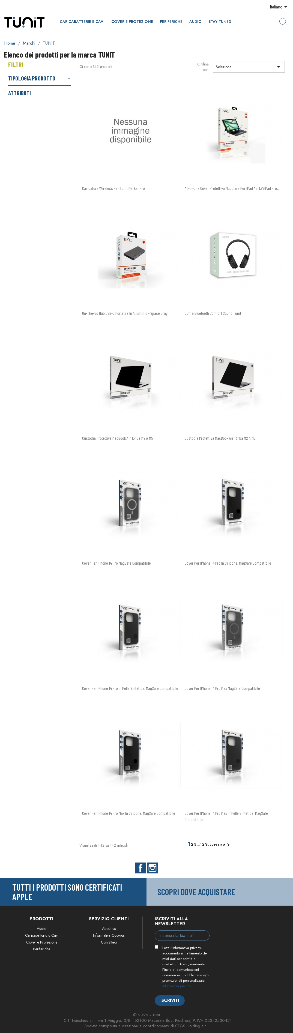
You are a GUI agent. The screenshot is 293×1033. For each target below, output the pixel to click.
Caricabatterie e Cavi (82, 21)
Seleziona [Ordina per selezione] (249, 67)
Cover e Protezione (132, 21)
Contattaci (109, 942)
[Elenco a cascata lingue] (279, 7)
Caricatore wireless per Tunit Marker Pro (113, 188)
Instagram (152, 868)
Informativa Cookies (108, 935)
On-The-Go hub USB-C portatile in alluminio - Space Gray (125, 313)
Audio (195, 21)
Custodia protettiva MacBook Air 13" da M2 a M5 (220, 438)
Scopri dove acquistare (196, 892)
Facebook (140, 868)
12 (202, 844)
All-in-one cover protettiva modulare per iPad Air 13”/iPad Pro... (232, 188)
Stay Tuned (219, 21)
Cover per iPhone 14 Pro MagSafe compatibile (116, 562)
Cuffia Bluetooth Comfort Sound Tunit (213, 313)
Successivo (218, 845)
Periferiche (171, 21)
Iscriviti (169, 1000)
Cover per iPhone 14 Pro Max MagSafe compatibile (222, 688)
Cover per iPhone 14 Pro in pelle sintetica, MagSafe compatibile (130, 688)
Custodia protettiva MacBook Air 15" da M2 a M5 (117, 438)
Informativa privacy (176, 986)
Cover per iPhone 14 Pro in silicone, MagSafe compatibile (228, 562)
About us (109, 928)
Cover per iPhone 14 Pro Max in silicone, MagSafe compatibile (128, 813)
